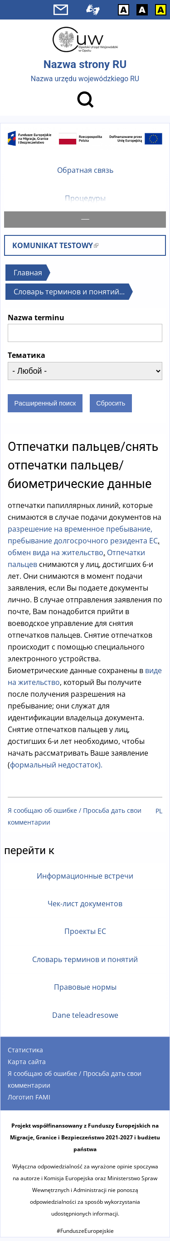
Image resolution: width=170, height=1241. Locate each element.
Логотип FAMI (29, 1100)
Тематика (26, 359)
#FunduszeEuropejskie (85, 1234)
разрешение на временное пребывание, (80, 532)
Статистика (25, 1053)
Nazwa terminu (36, 321)
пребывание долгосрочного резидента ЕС (83, 544)
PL (158, 814)
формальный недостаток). (56, 768)
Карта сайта (27, 1065)
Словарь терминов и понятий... (69, 295)
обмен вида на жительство (55, 556)
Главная (28, 276)
